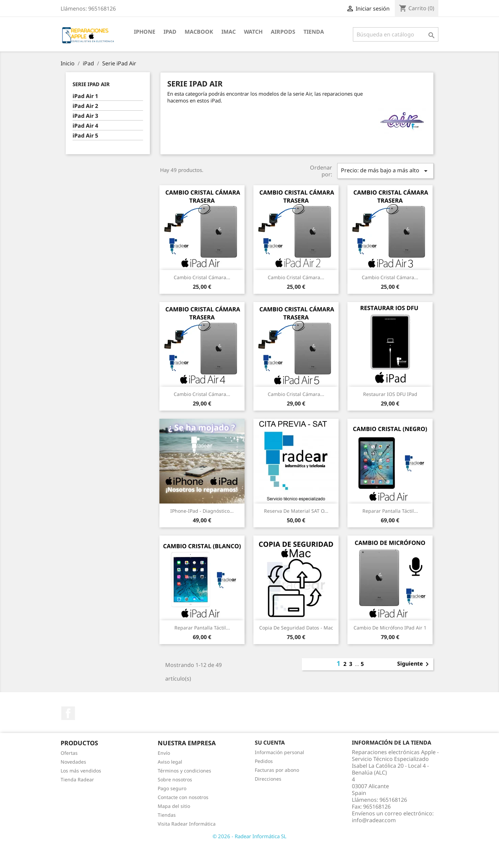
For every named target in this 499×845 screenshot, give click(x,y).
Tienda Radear (77, 779)
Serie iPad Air (91, 84)
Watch (253, 31)
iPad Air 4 (85, 125)
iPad (169, 31)
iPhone (144, 31)
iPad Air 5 (85, 135)
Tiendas (167, 815)
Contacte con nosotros (183, 797)
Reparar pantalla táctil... (390, 511)
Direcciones (268, 779)
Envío (164, 753)
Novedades (73, 762)
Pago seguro (172, 788)
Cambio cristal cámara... (202, 277)
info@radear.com (374, 820)
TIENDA (313, 31)
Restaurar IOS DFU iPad (390, 394)
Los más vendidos (81, 770)
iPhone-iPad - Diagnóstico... (202, 511)
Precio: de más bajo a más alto (385, 170)
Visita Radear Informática (187, 823)
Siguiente (414, 664)
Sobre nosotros (175, 779)
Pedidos (264, 761)
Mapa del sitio (174, 806)
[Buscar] (395, 34)
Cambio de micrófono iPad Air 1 (390, 627)
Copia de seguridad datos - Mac (296, 627)
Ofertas (69, 753)
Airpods (283, 31)
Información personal (279, 752)
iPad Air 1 (85, 96)
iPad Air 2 (85, 106)
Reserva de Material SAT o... (296, 511)
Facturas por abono (277, 770)
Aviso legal (170, 762)
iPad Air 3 (85, 115)
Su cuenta (270, 742)
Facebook (68, 713)
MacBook (199, 31)
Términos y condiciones (184, 770)
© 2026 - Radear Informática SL (249, 836)
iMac (228, 31)
